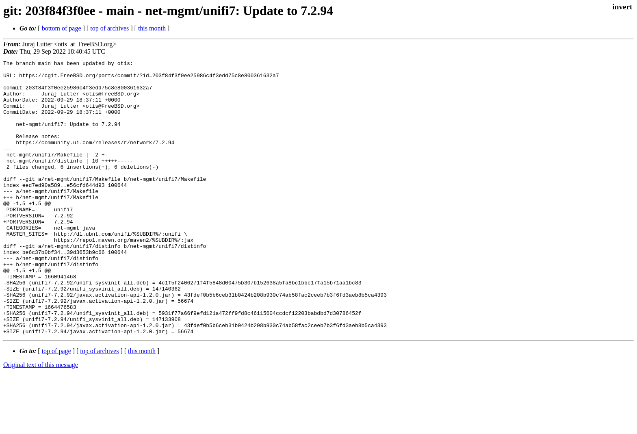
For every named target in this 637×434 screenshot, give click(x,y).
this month (152, 28)
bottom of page (61, 28)
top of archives (109, 28)
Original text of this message (40, 419)
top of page (56, 405)
